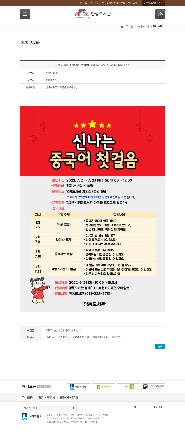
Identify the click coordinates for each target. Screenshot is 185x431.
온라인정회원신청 (115, 2)
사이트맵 (132, 2)
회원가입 (99, 2)
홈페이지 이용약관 (69, 397)
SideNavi (25, 14)
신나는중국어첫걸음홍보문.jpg (61, 87)
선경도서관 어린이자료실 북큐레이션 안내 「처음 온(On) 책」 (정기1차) (83, 337)
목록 (160, 346)
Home (160, 14)
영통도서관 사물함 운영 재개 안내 (63, 330)
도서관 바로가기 (29, 407)
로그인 (88, 2)
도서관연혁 (27, 397)
